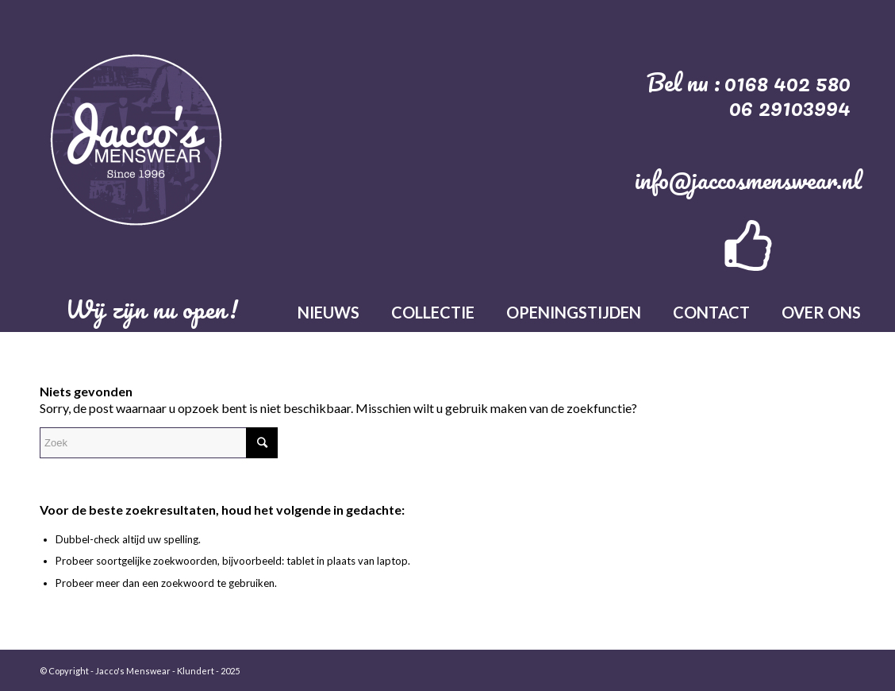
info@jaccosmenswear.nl (748, 179)
